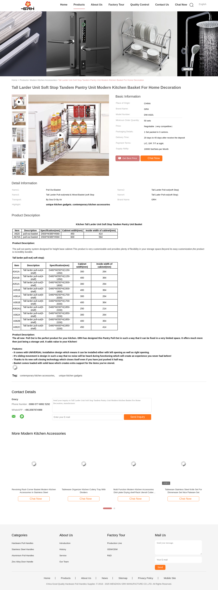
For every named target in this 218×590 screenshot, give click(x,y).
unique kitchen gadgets (70, 375)
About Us (96, 4)
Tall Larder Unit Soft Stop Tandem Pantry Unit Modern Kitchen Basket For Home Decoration (101, 80)
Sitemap (122, 578)
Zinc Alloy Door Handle (22, 561)
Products (79, 4)
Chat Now (181, 4)
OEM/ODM (112, 549)
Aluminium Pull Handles (23, 555)
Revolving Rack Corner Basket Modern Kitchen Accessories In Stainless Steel (34, 491)
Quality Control (139, 4)
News (105, 578)
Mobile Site (170, 578)
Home (63, 4)
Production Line (114, 543)
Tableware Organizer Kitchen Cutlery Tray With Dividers (84, 491)
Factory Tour (116, 4)
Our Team (64, 561)
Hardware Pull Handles (22, 543)
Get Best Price (127, 158)
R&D (109, 555)
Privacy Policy (145, 578)
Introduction (64, 543)
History (62, 549)
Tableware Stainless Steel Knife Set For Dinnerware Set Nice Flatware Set (183, 491)
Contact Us (162, 4)
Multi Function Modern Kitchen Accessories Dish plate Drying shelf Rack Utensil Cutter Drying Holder (133, 491)
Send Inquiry (137, 417)
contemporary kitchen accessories (37, 375)
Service (62, 555)
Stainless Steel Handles (23, 549)
